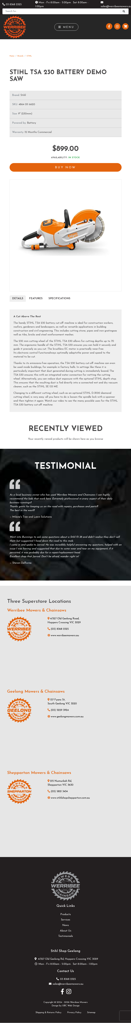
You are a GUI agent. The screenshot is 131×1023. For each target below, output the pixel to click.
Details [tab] (17, 298)
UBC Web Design (71, 1006)
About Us (65, 931)
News (65, 925)
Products (65, 914)
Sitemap (91, 1012)
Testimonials (65, 936)
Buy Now (65, 167)
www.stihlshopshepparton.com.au (69, 798)
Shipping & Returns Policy (48, 1012)
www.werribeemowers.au (63, 636)
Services (65, 920)
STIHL (29, 56)
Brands (20, 56)
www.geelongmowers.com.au (65, 717)
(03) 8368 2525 (58, 629)
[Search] (61, 11)
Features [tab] (36, 298)
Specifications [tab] (59, 298)
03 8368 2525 (12, 4)
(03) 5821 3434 (58, 791)
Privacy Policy (74, 1012)
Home (12, 56)
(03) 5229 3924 (58, 710)
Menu (66, 27)
